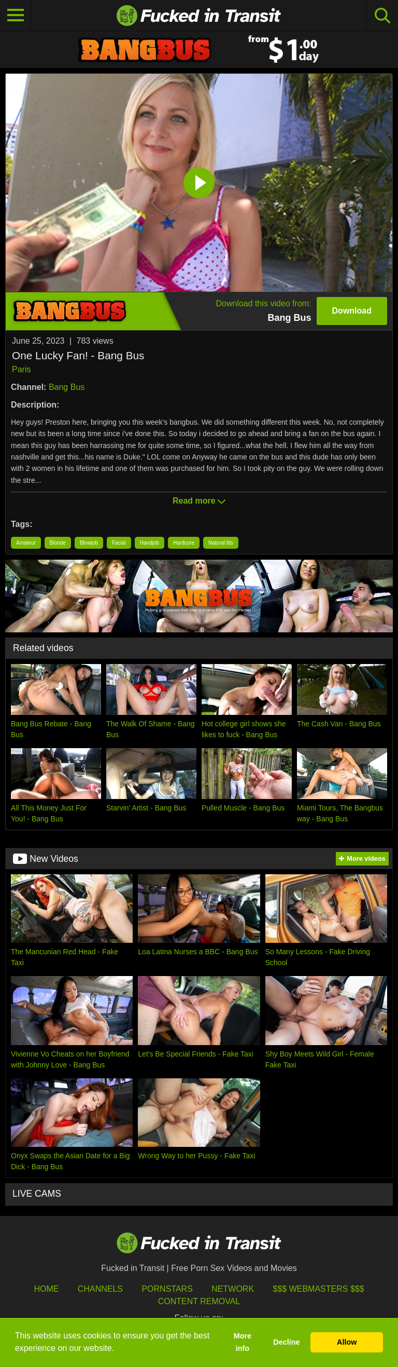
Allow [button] (347, 1342)
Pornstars (166, 1288)
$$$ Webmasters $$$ (318, 1288)
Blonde (58, 543)
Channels (100, 1288)
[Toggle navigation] (15, 15)
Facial (119, 543)
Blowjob (89, 543)
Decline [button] (286, 1342)
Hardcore (183, 543)
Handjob (149, 543)
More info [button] (242, 1342)
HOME (46, 1288)
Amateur (26, 543)
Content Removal (199, 1301)
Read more (199, 500)
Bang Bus (66, 387)
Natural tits (220, 543)
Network (232, 1288)
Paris (21, 369)
